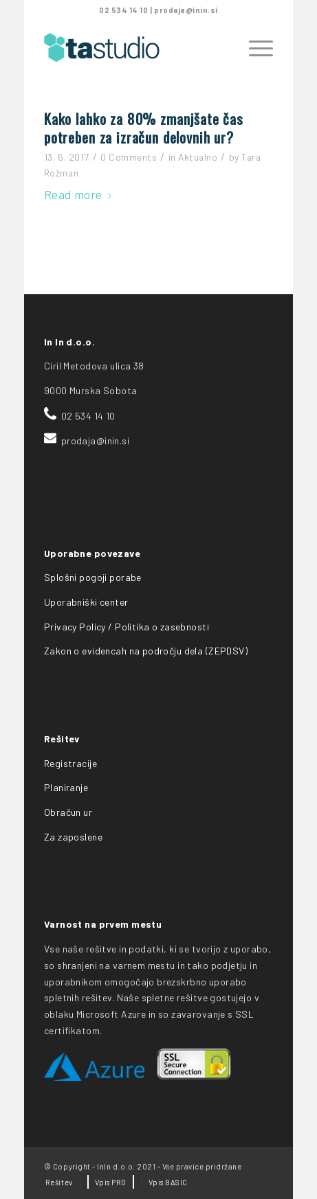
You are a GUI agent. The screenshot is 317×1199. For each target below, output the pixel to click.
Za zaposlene (73, 837)
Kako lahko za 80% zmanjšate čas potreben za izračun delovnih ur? (143, 128)
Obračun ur (68, 812)
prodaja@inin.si (186, 9)
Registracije (70, 763)
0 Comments (128, 157)
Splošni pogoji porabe (93, 577)
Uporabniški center (86, 602)
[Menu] (254, 47)
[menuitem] (59, 1182)
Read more (80, 194)
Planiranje (66, 787)
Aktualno (197, 157)
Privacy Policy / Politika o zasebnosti (126, 626)
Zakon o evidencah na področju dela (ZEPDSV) (146, 650)
